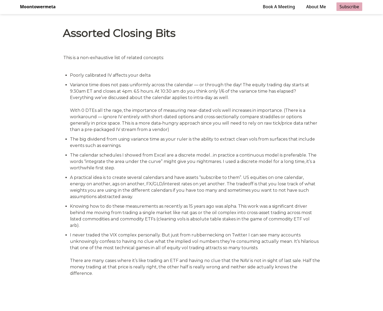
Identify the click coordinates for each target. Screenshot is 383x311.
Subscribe (349, 7)
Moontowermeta (38, 7)
